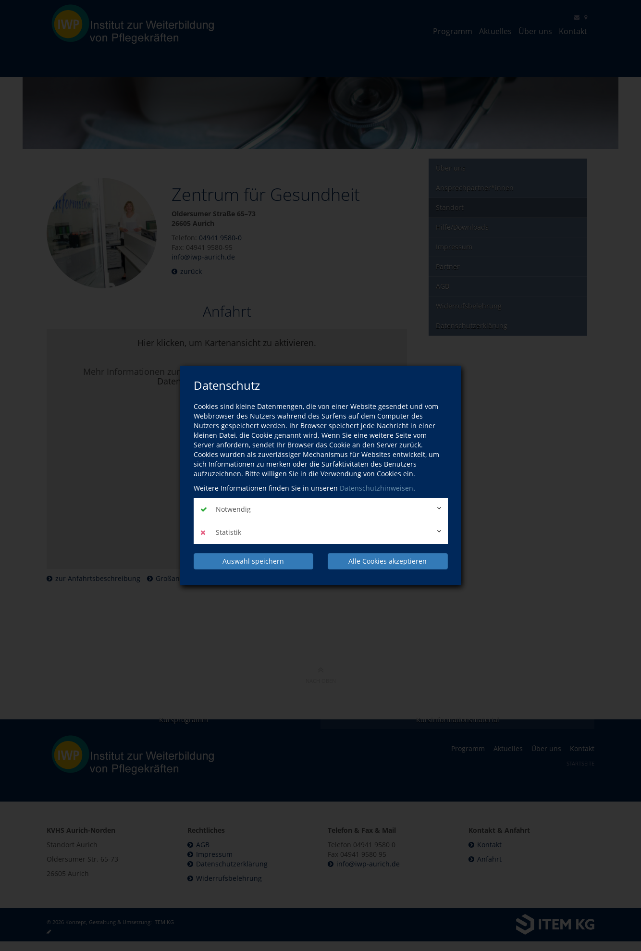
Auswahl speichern (253, 560)
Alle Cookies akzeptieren (387, 560)
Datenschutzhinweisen (376, 488)
